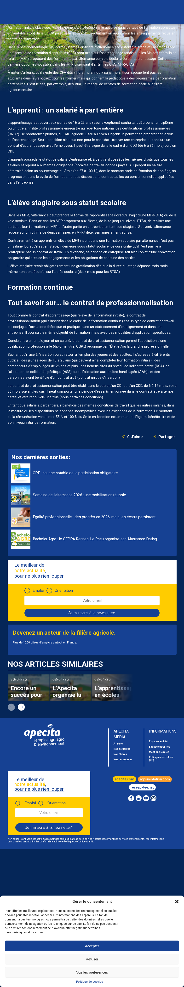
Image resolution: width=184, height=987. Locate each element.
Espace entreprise (159, 746)
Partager (164, 437)
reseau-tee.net (142, 787)
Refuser (92, 959)
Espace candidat (158, 741)
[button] (176, 901)
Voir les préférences (92, 972)
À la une (118, 743)
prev (11, 707)
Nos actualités (122, 749)
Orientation (64, 590)
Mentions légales (159, 752)
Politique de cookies (89, 981)
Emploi (38, 590)
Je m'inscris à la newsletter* (92, 613)
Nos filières (120, 754)
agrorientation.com (155, 779)
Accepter (92, 946)
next (21, 707)
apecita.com (124, 779)
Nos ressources (123, 759)
